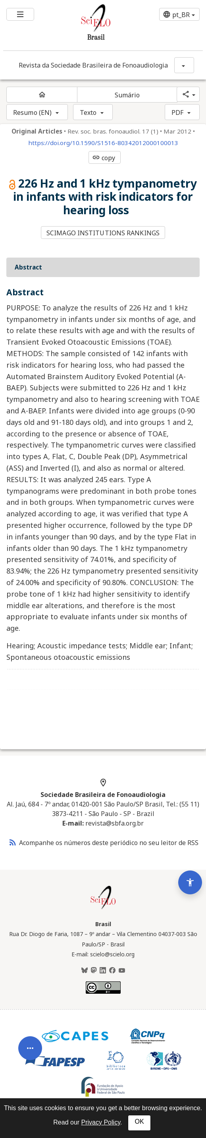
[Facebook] (112, 970)
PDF (177, 112)
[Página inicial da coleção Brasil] (103, 908)
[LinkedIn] (103, 970)
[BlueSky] (84, 970)
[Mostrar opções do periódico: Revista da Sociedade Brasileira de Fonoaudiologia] (184, 65)
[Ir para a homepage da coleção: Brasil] (86, 25)
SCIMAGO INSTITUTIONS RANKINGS (103, 233)
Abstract (28, 267)
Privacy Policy (100, 1122)
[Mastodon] (93, 970)
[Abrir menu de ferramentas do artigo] (30, 1055)
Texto (88, 112)
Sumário (127, 95)
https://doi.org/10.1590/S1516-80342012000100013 (103, 143)
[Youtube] (122, 970)
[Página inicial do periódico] (41, 95)
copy (103, 157)
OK (139, 1121)
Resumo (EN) (32, 112)
